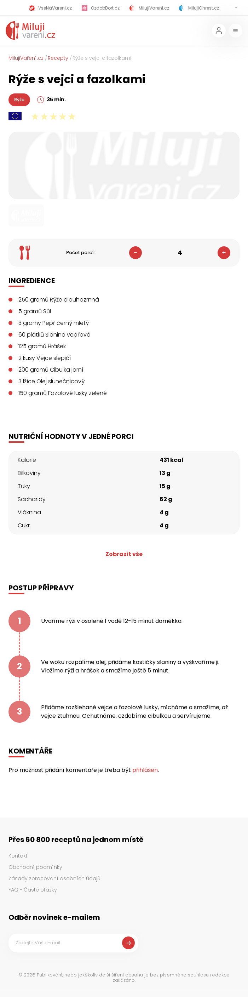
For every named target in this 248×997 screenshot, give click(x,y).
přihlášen (145, 770)
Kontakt (18, 855)
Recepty (58, 58)
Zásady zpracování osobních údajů (54, 878)
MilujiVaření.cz (26, 58)
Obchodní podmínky (35, 867)
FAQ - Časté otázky (32, 889)
